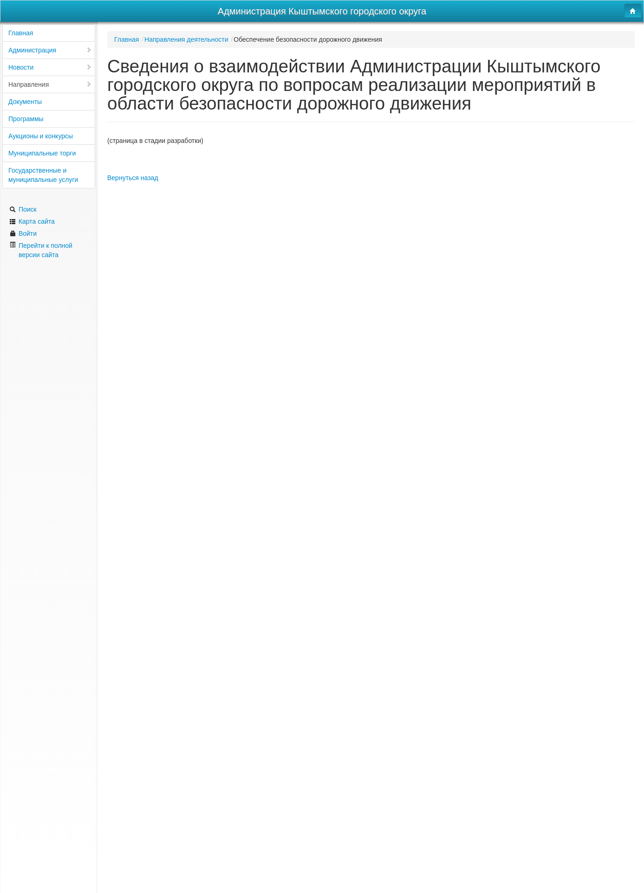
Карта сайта (32, 221)
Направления (50, 84)
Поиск (23, 209)
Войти (23, 233)
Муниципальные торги (42, 153)
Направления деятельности (186, 39)
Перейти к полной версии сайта (40, 250)
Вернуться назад (132, 177)
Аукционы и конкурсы (40, 136)
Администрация (50, 50)
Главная (20, 33)
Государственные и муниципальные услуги (43, 175)
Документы (25, 101)
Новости (50, 67)
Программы (26, 119)
